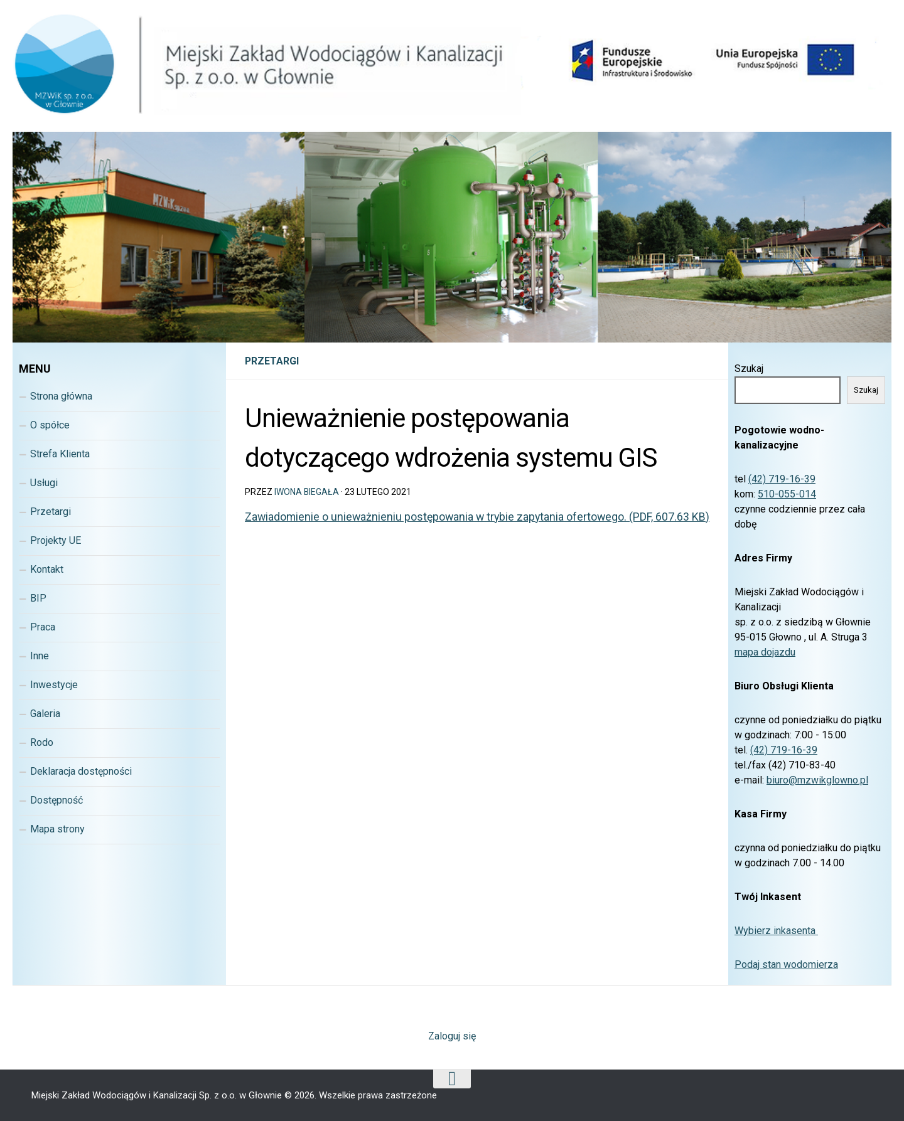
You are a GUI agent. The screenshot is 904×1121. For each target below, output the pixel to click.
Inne (39, 656)
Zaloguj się (452, 1036)
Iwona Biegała (307, 492)
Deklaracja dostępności (81, 771)
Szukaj (748, 369)
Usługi (44, 483)
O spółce (50, 425)
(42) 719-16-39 (781, 479)
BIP (38, 598)
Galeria (45, 714)
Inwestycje (54, 685)
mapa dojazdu (764, 652)
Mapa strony (57, 829)
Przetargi (272, 361)
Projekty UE (55, 540)
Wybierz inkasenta (776, 931)
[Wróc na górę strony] (452, 1079)
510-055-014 (787, 494)
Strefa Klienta (60, 454)
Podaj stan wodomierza (786, 964)
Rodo (41, 742)
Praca (42, 627)
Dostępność (56, 800)
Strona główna (61, 396)
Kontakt (46, 569)
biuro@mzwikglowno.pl (817, 780)
